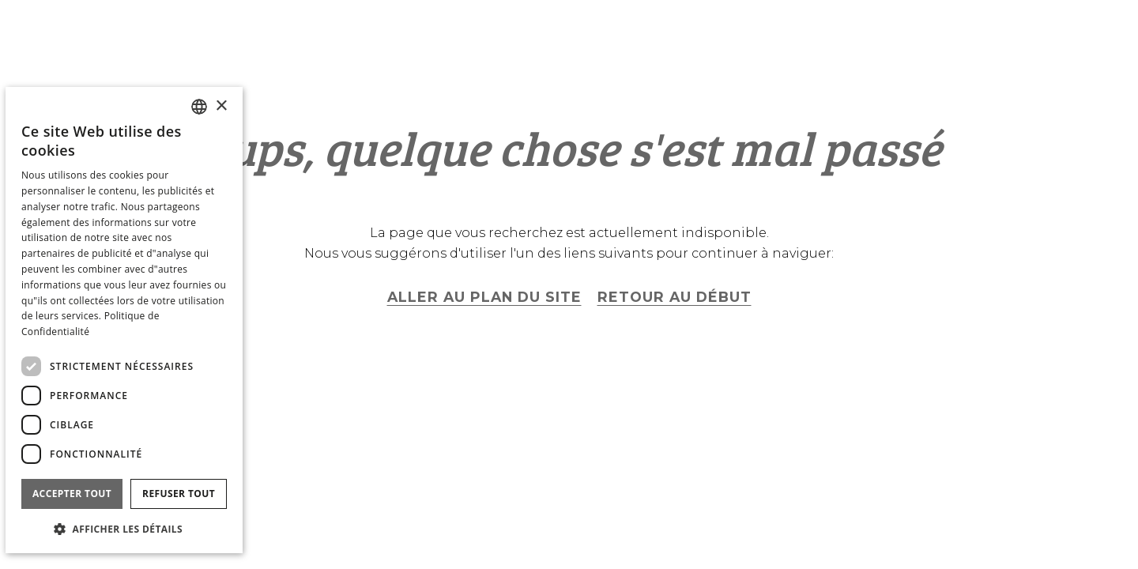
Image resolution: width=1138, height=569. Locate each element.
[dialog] (124, 320)
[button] (124, 528)
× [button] (221, 106)
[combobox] (199, 107)
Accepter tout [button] (71, 493)
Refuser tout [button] (178, 493)
